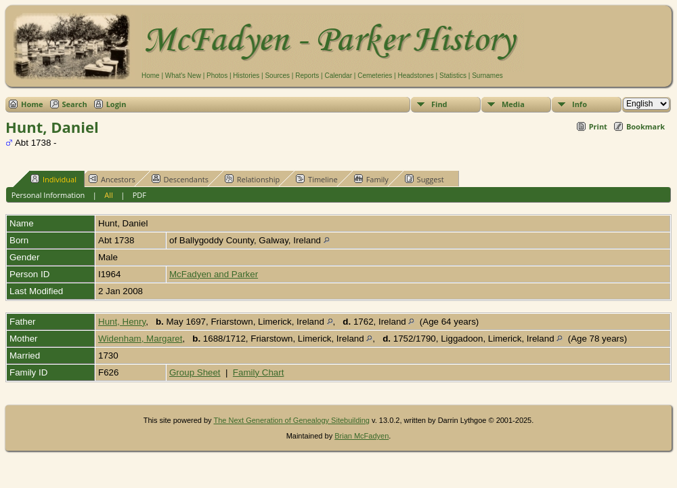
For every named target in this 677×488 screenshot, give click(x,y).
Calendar (338, 75)
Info (579, 104)
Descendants (180, 179)
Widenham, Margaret (140, 338)
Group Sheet (195, 372)
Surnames (487, 75)
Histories (246, 75)
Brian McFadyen (361, 436)
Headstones (415, 75)
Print (598, 126)
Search (74, 104)
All (108, 195)
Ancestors (112, 179)
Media (513, 104)
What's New (183, 75)
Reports (307, 75)
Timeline (317, 179)
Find (439, 104)
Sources (277, 75)
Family (371, 179)
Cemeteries (374, 75)
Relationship (252, 179)
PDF (139, 195)
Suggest (424, 179)
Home (150, 75)
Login (116, 104)
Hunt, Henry (122, 322)
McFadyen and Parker (213, 274)
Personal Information (48, 195)
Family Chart (258, 372)
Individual (53, 179)
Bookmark (645, 126)
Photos (216, 75)
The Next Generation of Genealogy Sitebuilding (291, 420)
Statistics (452, 75)
